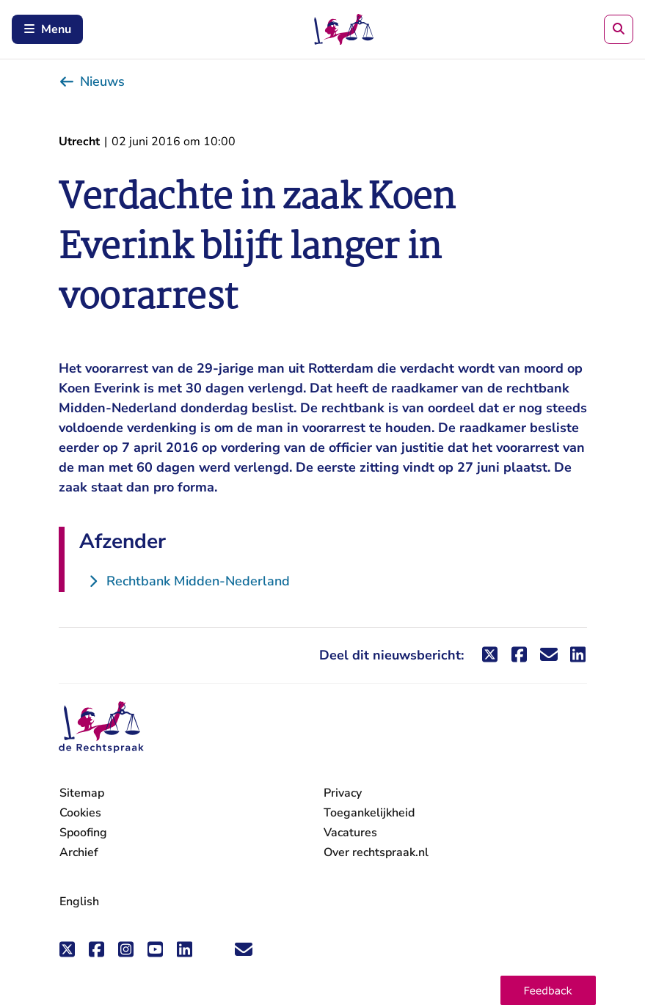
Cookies (80, 813)
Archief (78, 852)
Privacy (343, 793)
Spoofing (83, 833)
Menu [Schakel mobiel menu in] (47, 29)
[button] (548, 990)
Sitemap (81, 793)
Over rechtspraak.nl (376, 852)
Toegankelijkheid (369, 813)
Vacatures (350, 833)
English (79, 901)
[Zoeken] (618, 29)
